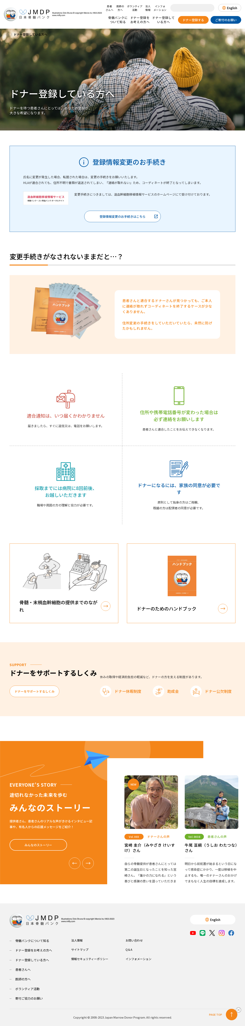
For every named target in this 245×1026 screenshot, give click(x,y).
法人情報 (147, 8)
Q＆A (129, 949)
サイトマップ (79, 949)
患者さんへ (110, 8)
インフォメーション (160, 8)
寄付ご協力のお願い (29, 998)
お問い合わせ (134, 940)
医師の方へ (120, 8)
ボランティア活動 (135, 8)
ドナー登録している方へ (163, 19)
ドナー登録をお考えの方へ (140, 19)
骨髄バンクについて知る (118, 19)
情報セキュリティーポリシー (89, 959)
